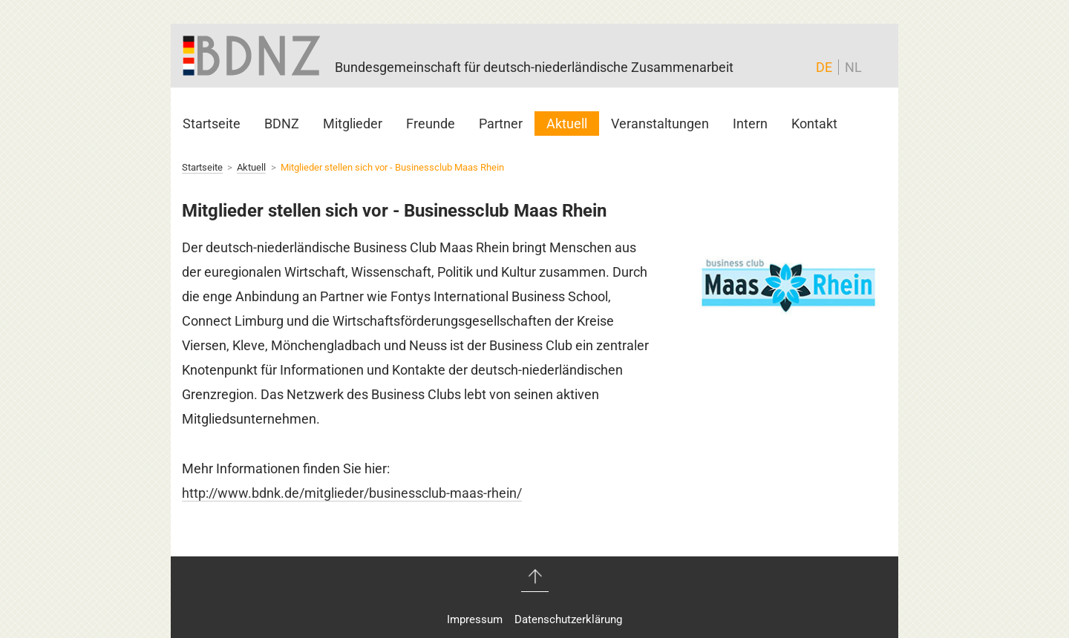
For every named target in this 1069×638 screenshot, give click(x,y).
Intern (750, 123)
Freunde (430, 123)
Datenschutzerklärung (568, 619)
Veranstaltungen (660, 123)
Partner (501, 123)
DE (824, 67)
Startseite (212, 123)
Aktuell (566, 123)
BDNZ (281, 123)
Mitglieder (352, 123)
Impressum (475, 619)
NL (853, 67)
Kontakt (814, 123)
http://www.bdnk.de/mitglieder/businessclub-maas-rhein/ (352, 493)
